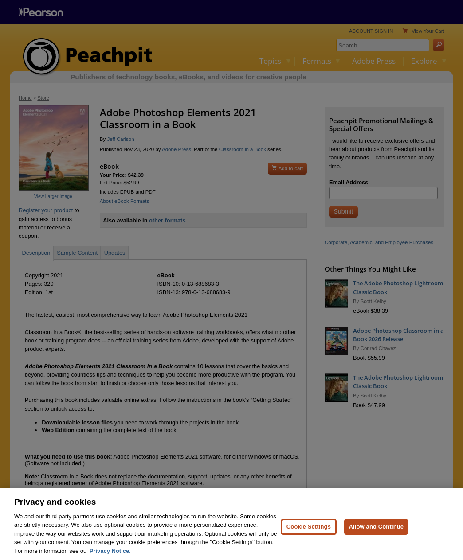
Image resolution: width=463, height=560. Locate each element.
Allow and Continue (376, 531)
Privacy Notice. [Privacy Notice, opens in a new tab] (110, 556)
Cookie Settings (308, 531)
